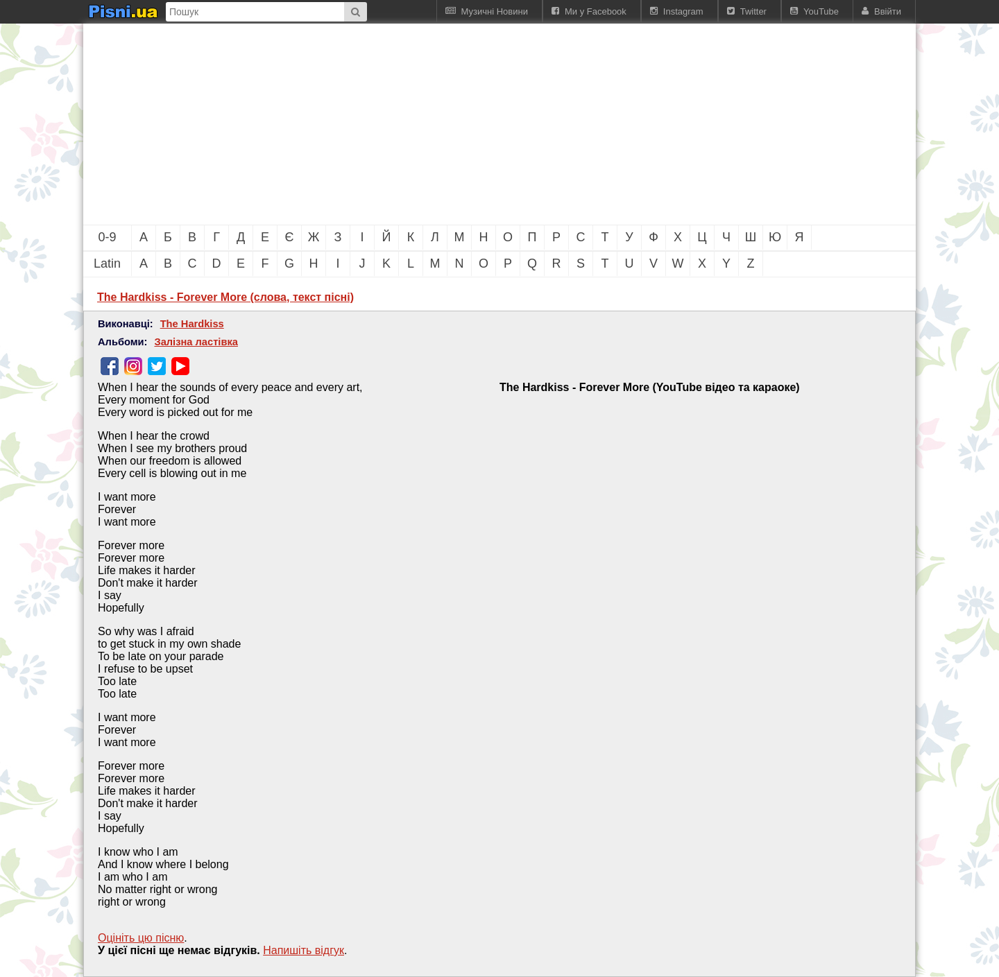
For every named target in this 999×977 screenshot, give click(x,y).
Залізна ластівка (195, 341)
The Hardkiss (192, 323)
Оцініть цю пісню (141, 938)
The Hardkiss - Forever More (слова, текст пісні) (225, 297)
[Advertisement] (423, 124)
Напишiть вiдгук (303, 950)
